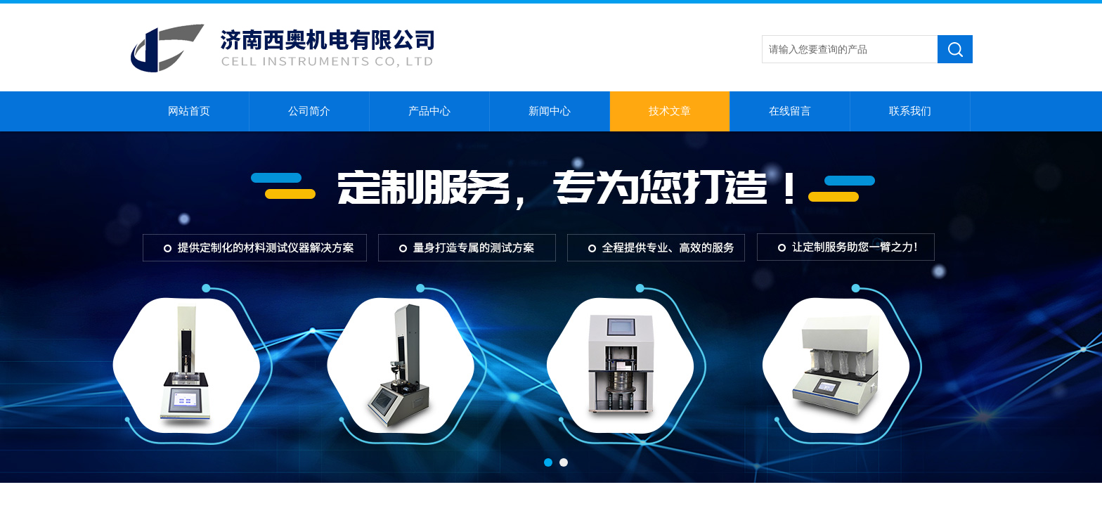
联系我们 (910, 111)
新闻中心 (550, 111)
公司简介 (309, 111)
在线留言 (790, 111)
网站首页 (189, 111)
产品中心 (429, 111)
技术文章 (670, 111)
